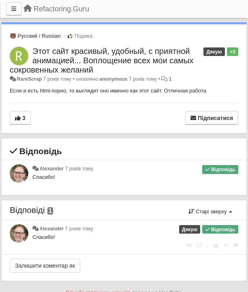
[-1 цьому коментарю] (235, 246)
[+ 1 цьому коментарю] (215, 246)
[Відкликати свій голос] (226, 246)
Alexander (51, 169)
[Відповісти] (189, 246)
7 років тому (79, 169)
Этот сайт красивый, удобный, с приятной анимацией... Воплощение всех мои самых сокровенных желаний (101, 60)
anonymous (113, 79)
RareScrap (29, 79)
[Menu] (13, 9)
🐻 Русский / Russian (35, 36)
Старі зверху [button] (210, 211)
